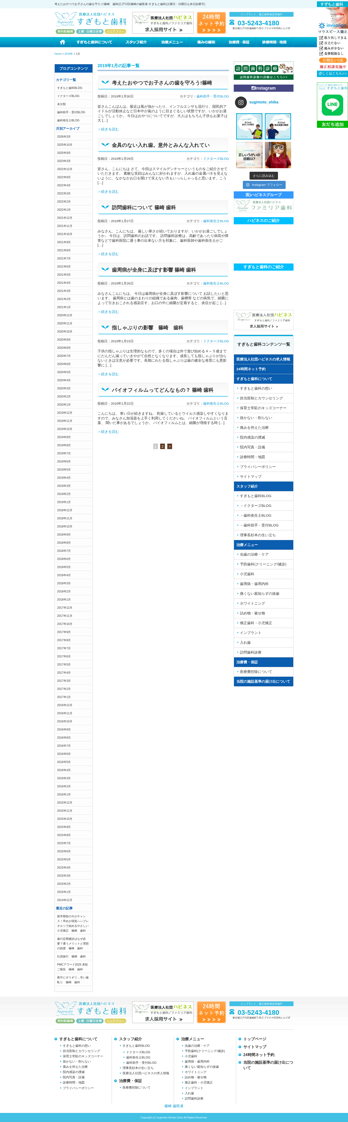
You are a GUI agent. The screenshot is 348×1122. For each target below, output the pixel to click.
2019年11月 (64, 421)
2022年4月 (64, 185)
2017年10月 (64, 624)
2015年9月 (64, 827)
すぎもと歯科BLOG (69, 88)
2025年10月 (64, 144)
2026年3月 (64, 136)
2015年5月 (64, 859)
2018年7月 (64, 551)
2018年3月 (64, 583)
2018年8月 (64, 542)
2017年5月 (64, 664)
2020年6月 (64, 364)
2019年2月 (64, 494)
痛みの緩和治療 (206, 42)
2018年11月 (64, 518)
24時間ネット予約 (251, 369)
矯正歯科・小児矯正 (256, 623)
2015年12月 (64, 802)
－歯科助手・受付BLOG (259, 525)
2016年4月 (64, 770)
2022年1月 (64, 209)
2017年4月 (64, 672)
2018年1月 (64, 599)
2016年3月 (64, 778)
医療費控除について (256, 672)
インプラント (250, 633)
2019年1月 (64, 502)
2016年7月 (64, 745)
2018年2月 (64, 591)
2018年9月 (64, 534)
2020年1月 (64, 404)
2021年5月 (64, 274)
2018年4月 (64, 575)
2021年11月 (64, 226)
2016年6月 (64, 754)
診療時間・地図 (275, 42)
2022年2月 (64, 201)
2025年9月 (64, 153)
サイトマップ (250, 476)
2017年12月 (64, 607)
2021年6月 (64, 266)
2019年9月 (64, 437)
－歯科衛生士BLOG (256, 515)
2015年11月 (64, 810)
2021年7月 (64, 258)
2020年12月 (64, 315)
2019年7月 (64, 453)
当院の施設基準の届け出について (263, 681)
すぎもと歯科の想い (256, 388)
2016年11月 (64, 713)
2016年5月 (64, 762)
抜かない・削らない (256, 418)
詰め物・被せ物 (252, 613)
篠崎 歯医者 (173, 1106)
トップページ (254, 1039)
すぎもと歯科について (94, 42)
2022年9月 (64, 177)
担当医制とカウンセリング (261, 398)
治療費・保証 (239, 42)
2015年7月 (64, 843)
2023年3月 (64, 161)
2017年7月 (64, 648)
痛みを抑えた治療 (254, 427)
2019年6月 (64, 461)
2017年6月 (64, 656)
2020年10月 (64, 331)
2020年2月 (64, 396)
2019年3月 (64, 486)
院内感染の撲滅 (252, 437)
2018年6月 (64, 559)
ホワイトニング (252, 603)
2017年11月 (64, 615)
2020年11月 (64, 323)
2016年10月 (64, 721)
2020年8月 (64, 347)
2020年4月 (64, 380)
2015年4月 (64, 867)
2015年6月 (64, 851)
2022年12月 (64, 169)
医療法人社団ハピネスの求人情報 (263, 359)
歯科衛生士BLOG (68, 120)
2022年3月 (64, 193)
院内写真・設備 (252, 447)
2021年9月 (64, 242)
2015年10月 (64, 819)
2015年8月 (64, 835)
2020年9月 (64, 339)
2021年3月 (64, 291)
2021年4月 (64, 283)
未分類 (61, 104)
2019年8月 (64, 445)
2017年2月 (64, 689)
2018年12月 (64, 510)
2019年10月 (64, 429)
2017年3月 (64, 680)
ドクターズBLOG (68, 96)
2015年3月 (64, 875)
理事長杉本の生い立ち (258, 535)
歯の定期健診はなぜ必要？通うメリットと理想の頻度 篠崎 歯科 (73, 943)
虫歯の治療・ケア (254, 554)
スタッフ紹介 (136, 42)
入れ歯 (245, 642)
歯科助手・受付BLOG (71, 112)
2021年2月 (64, 299)
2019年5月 (64, 469)
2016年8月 (64, 737)
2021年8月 (64, 250)
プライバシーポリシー (258, 467)
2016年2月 (64, 786)
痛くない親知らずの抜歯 (259, 593)
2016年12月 (64, 705)
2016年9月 (64, 729)
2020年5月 (64, 372)
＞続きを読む (108, 129)
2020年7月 (64, 356)
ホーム (62, 42)
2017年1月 (64, 697)
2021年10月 (64, 234)
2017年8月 (64, 640)
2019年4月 (64, 477)
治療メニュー (172, 42)
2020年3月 (64, 388)
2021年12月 (64, 218)
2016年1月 (64, 794)
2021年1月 (64, 307)
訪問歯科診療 (250, 652)
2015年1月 (64, 892)
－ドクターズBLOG (256, 506)
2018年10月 (64, 526)
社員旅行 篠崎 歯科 (71, 956)
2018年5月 (64, 567)
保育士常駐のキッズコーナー (263, 408)
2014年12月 (64, 900)
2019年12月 (64, 412)
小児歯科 (247, 574)
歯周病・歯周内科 (254, 584)
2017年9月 (64, 632)
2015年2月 (64, 884)
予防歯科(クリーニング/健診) (263, 564)
